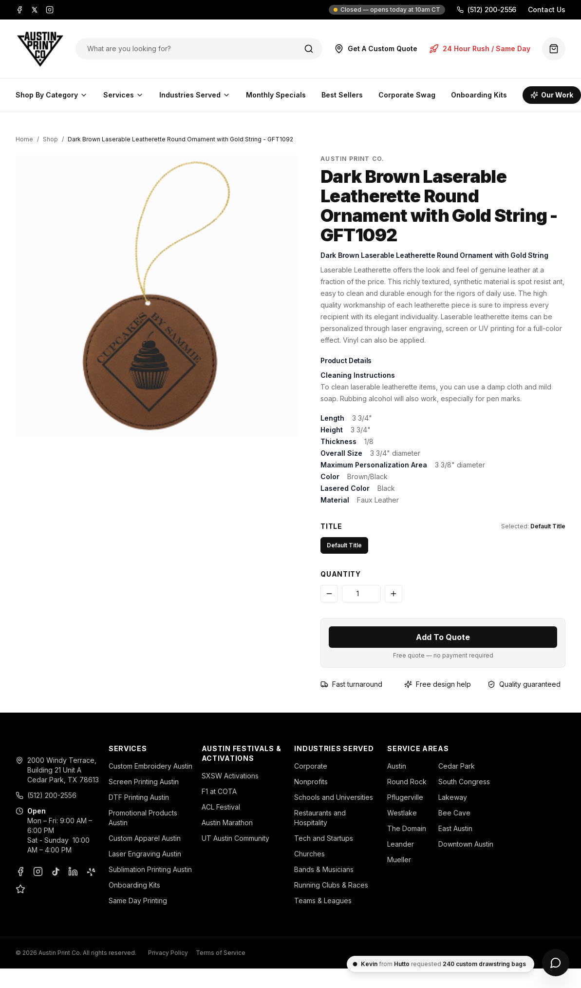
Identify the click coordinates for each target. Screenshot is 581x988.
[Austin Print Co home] (40, 48)
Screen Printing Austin (144, 781)
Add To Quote (443, 637)
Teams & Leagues (323, 900)
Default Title (344, 545)
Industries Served (194, 95)
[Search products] (188, 48)
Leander (400, 844)
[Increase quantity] (393, 593)
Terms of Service (220, 952)
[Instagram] (50, 10)
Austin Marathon (227, 822)
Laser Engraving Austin (145, 854)
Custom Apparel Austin (145, 838)
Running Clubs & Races (331, 885)
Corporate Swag (406, 95)
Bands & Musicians (324, 869)
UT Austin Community (235, 838)
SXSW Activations (230, 776)
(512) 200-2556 (486, 9)
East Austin (455, 828)
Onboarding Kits (479, 95)
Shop (50, 139)
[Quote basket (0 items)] (553, 48)
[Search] (308, 48)
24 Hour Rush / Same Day (479, 49)
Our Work (551, 95)
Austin (396, 766)
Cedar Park (456, 766)
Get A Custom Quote (375, 49)
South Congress (464, 781)
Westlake (402, 813)
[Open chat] (555, 962)
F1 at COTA (219, 791)
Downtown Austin (465, 844)
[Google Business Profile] (20, 889)
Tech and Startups (323, 838)
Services (123, 95)
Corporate (310, 766)
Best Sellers (342, 95)
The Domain (406, 828)
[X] (34, 9)
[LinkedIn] (73, 871)
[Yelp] (90, 871)
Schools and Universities (333, 797)
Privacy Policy (168, 952)
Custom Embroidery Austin (150, 766)
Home (24, 139)
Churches (309, 854)
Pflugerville (405, 797)
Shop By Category (52, 95)
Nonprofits (311, 781)
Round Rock (407, 781)
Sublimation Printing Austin (150, 869)
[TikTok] (55, 871)
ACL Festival (221, 807)
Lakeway (452, 797)
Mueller (399, 859)
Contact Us (546, 9)
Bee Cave (454, 813)
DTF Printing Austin (139, 797)
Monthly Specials (276, 95)
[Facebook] (19, 10)
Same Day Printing (138, 900)
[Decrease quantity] (329, 593)
